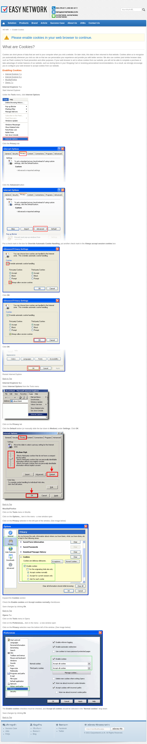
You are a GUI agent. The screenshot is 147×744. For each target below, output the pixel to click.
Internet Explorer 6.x (13, 77)
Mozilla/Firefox (11, 80)
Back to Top (7, 379)
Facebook (63, 728)
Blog (34, 734)
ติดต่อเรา (36, 731)
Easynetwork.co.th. (98, 733)
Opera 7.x (9, 83)
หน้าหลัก (6, 30)
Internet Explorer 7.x (13, 74)
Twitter (61, 731)
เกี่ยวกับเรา (37, 728)
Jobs (7, 731)
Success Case (11, 728)
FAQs (7, 734)
